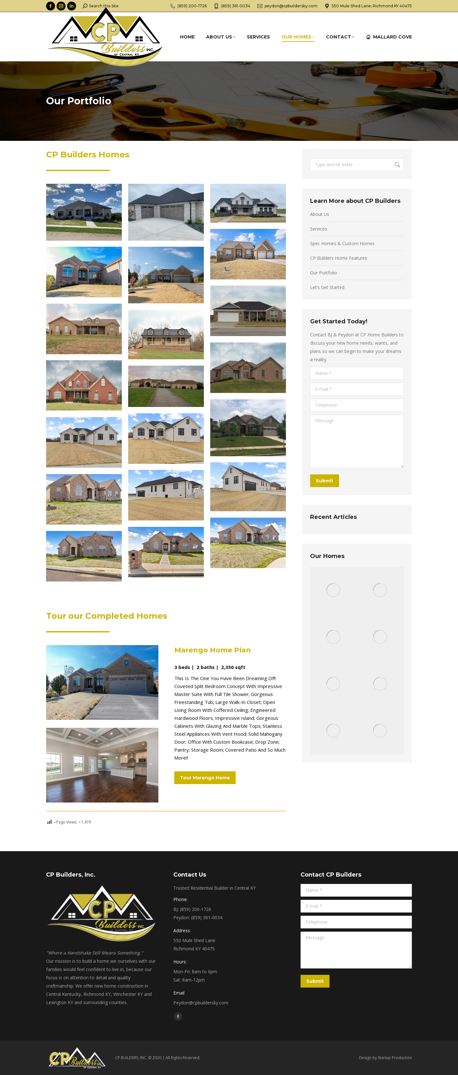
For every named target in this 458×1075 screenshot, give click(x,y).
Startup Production (395, 1057)
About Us (319, 214)
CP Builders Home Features (338, 258)
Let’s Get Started (327, 287)
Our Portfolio (323, 273)
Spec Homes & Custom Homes (342, 243)
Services (318, 229)
